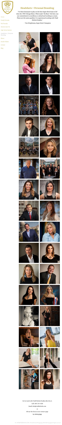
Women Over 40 (5, 27)
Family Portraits (5, 20)
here (40, 414)
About (2, 38)
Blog (2, 48)
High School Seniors (6, 30)
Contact (3, 45)
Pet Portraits (4, 23)
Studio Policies (5, 41)
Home (2, 17)
